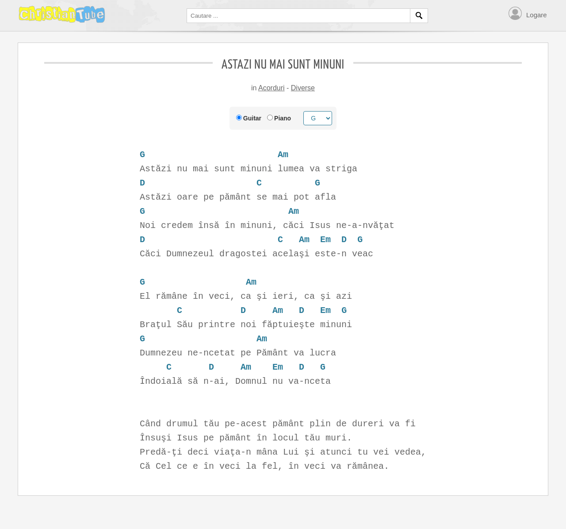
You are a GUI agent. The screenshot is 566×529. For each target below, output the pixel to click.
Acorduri (271, 88)
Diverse (303, 88)
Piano (282, 118)
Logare (536, 15)
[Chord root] (317, 118)
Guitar (252, 118)
